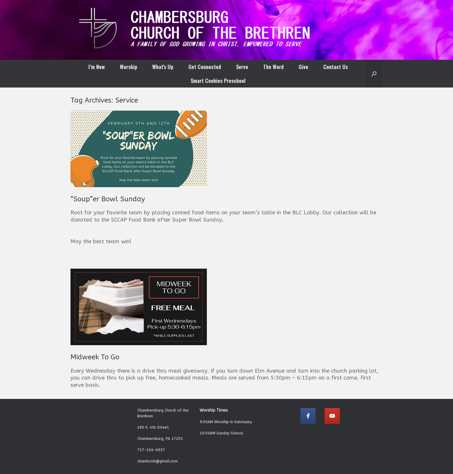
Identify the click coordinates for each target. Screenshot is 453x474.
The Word (273, 66)
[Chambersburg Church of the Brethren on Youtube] (332, 416)
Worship (128, 66)
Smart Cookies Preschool (218, 80)
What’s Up (162, 66)
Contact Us (335, 66)
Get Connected (204, 66)
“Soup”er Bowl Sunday (107, 199)
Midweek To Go (94, 357)
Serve (242, 66)
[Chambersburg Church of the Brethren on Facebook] (308, 416)
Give (303, 66)
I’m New (96, 66)
